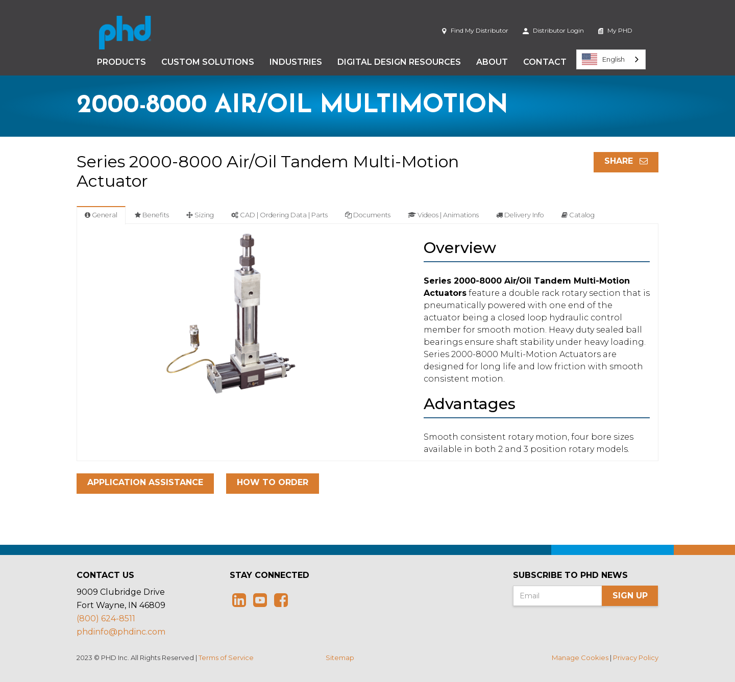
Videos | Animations (443, 215)
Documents (367, 215)
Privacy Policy (635, 657)
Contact (545, 62)
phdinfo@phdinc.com (121, 632)
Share (626, 161)
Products (121, 62)
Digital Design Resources (399, 62)
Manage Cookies (580, 657)
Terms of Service (226, 657)
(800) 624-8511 (106, 618)
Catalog (578, 215)
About (492, 62)
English (603, 59)
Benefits (152, 215)
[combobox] (611, 59)
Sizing (200, 215)
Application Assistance (145, 482)
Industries (296, 62)
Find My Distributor (475, 30)
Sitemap (340, 657)
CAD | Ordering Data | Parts (279, 215)
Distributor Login (553, 30)
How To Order (272, 482)
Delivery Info (520, 215)
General (101, 215)
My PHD (615, 30)
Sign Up (630, 595)
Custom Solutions (207, 62)
